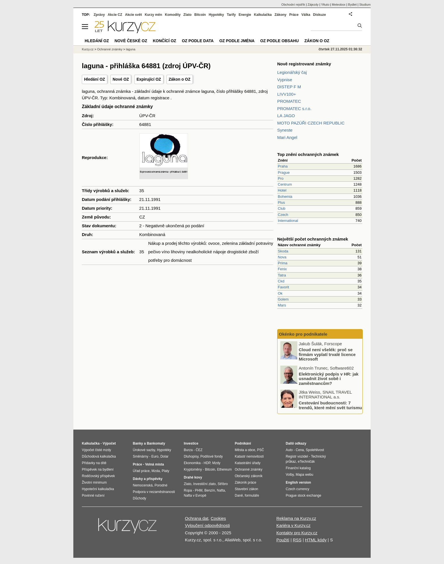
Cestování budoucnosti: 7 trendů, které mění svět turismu (330, 405)
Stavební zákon (246, 489)
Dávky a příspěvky (148, 479)
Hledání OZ (94, 79)
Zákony (280, 15)
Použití (282, 539)
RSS (297, 539)
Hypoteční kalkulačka (98, 489)
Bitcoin (200, 15)
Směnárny (140, 456)
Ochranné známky (109, 49)
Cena (300, 450)
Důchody (139, 498)
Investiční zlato (204, 484)
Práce (294, 15)
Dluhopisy (191, 456)
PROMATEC (289, 101)
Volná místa (154, 464)
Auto (289, 450)
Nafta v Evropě (195, 495)
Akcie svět (133, 15)
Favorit (283, 287)
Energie (245, 15)
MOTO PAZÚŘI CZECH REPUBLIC (311, 123)
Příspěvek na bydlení (98, 469)
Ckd (281, 281)
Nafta (221, 490)
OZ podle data (198, 40)
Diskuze (319, 15)
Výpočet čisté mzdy (96, 450)
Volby (290, 475)
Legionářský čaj (292, 72)
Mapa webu (304, 475)
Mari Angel (287, 137)
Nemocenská (143, 485)
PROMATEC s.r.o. (294, 108)
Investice (191, 443)
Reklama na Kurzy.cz (296, 518)
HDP (207, 463)
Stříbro (222, 484)
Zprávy (99, 15)
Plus (281, 202)
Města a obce (245, 450)
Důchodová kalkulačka (99, 456)
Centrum (285, 184)
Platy (165, 471)
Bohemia (285, 196)
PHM (198, 490)
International (288, 220)
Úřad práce (141, 471)
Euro (154, 456)
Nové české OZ (131, 40)
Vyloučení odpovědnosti (207, 525)
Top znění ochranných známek (308, 154)
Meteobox (338, 4)
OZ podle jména (236, 40)
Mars (282, 305)
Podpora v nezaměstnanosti (154, 492)
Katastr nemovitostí (249, 456)
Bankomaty (156, 443)
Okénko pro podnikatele (303, 334)
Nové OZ (121, 79)
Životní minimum (94, 482)
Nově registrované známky (304, 63)
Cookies (218, 518)
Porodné (161, 485)
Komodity (172, 15)
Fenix (282, 269)
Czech (283, 215)
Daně (239, 495)
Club (281, 208)
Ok (280, 293)
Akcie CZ (115, 15)
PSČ (260, 450)
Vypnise (284, 79)
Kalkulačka (263, 15)
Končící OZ (164, 40)
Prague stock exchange (303, 495)
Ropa (188, 490)
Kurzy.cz (87, 49)
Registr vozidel (297, 456)
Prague (284, 172)
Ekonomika (192, 463)
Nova (282, 257)
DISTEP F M (289, 86)
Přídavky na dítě (94, 463)
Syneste (285, 130)
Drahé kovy (193, 477)
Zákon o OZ (180, 79)
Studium (365, 4)
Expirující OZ (148, 79)
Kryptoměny (193, 469)
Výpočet (109, 443)
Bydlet (352, 4)
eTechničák (306, 462)
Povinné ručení (93, 495)
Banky (138, 443)
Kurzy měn (153, 15)
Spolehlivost (315, 450)
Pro (280, 178)
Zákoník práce (245, 482)
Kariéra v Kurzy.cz (293, 525)
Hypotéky (216, 15)
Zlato (187, 15)
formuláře (252, 495)
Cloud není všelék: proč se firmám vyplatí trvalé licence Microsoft (327, 354)
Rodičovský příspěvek (98, 476)
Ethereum (224, 469)
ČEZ (199, 450)
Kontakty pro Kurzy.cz (296, 532)
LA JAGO (286, 115)
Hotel (282, 190)
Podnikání (243, 443)
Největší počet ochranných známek (312, 239)
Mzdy (216, 463)
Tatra (282, 275)
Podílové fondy (211, 456)
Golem (283, 299)
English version (298, 482)
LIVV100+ (286, 94)
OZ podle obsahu (279, 40)
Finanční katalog (298, 468)
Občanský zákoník (248, 476)
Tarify (231, 15)
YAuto (325, 4)
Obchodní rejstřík (293, 4)
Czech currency (297, 489)
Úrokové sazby (144, 450)
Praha (283, 166)
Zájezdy (313, 4)
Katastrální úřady (248, 463)
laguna (130, 49)
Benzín (209, 490)
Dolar (164, 456)
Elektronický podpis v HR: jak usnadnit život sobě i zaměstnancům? (328, 378)
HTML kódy (315, 539)
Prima (282, 263)
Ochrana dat (196, 518)
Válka (305, 15)
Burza (188, 450)
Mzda (155, 471)
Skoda (283, 251)
